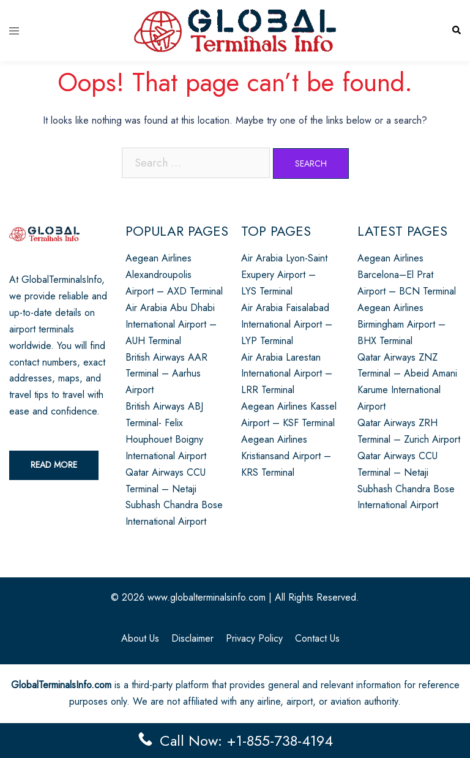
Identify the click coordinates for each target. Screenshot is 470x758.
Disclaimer (192, 638)
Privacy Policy (254, 638)
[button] (456, 31)
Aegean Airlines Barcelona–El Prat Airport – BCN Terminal (406, 274)
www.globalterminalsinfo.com (206, 597)
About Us (140, 638)
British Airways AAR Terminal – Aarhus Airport (166, 373)
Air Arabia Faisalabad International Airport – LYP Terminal (286, 324)
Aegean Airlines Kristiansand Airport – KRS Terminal (286, 455)
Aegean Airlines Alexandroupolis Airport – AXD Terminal (174, 274)
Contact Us (317, 638)
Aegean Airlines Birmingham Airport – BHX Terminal (401, 324)
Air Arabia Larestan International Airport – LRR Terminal (286, 373)
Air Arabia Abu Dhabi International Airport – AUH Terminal (171, 324)
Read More (54, 465)
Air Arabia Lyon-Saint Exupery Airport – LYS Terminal (284, 274)
